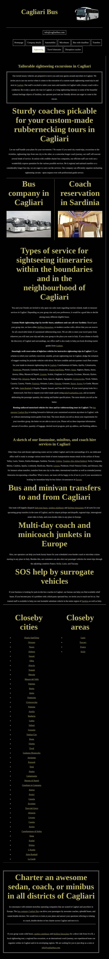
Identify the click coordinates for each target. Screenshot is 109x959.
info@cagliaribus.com (54, 32)
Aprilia (32, 711)
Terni (32, 767)
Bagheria (31, 716)
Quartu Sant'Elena (56, 370)
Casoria (32, 799)
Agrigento (32, 757)
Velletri (32, 725)
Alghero (31, 651)
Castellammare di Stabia (32, 831)
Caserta (32, 822)
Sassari (32, 656)
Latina (31, 720)
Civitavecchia (78, 379)
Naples (31, 771)
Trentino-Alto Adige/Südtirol (75, 461)
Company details (34, 42)
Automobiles (50, 42)
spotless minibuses (56, 508)
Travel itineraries (54, 49)
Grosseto (31, 730)
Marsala (31, 674)
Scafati (31, 840)
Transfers (96, 42)
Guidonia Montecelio (31, 753)
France (83, 647)
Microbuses (64, 42)
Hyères (32, 845)
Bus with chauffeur (81, 42)
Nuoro (73, 383)
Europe (79, 479)
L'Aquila (31, 850)
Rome (31, 739)
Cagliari (20, 85)
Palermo (57, 383)
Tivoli (31, 748)
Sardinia (85, 601)
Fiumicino (17, 370)
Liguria (57, 466)
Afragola (25, 379)
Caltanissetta (31, 776)
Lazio (83, 638)
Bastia (31, 688)
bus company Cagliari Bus (28, 911)
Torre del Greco (31, 808)
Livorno (43, 374)
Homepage (18, 42)
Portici (31, 794)
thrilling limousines (45, 327)
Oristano (31, 642)
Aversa (31, 790)
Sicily (83, 651)
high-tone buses (41, 508)
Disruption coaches (73, 49)
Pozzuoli (31, 762)
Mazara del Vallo (32, 679)
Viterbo (32, 744)
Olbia (31, 661)
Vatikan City (32, 734)
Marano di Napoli (31, 780)
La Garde (31, 859)
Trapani (32, 670)
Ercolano (31, 803)
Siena (73, 370)
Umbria (59, 461)
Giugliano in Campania (31, 785)
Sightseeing (38, 49)
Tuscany (83, 642)
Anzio (31, 693)
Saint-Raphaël (26, 388)
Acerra (79, 383)
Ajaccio (32, 665)
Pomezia (35, 383)
